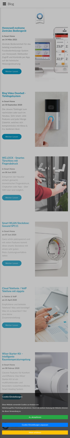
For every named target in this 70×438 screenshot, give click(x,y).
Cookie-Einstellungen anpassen (35, 425)
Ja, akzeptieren (35, 417)
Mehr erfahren (35, 432)
